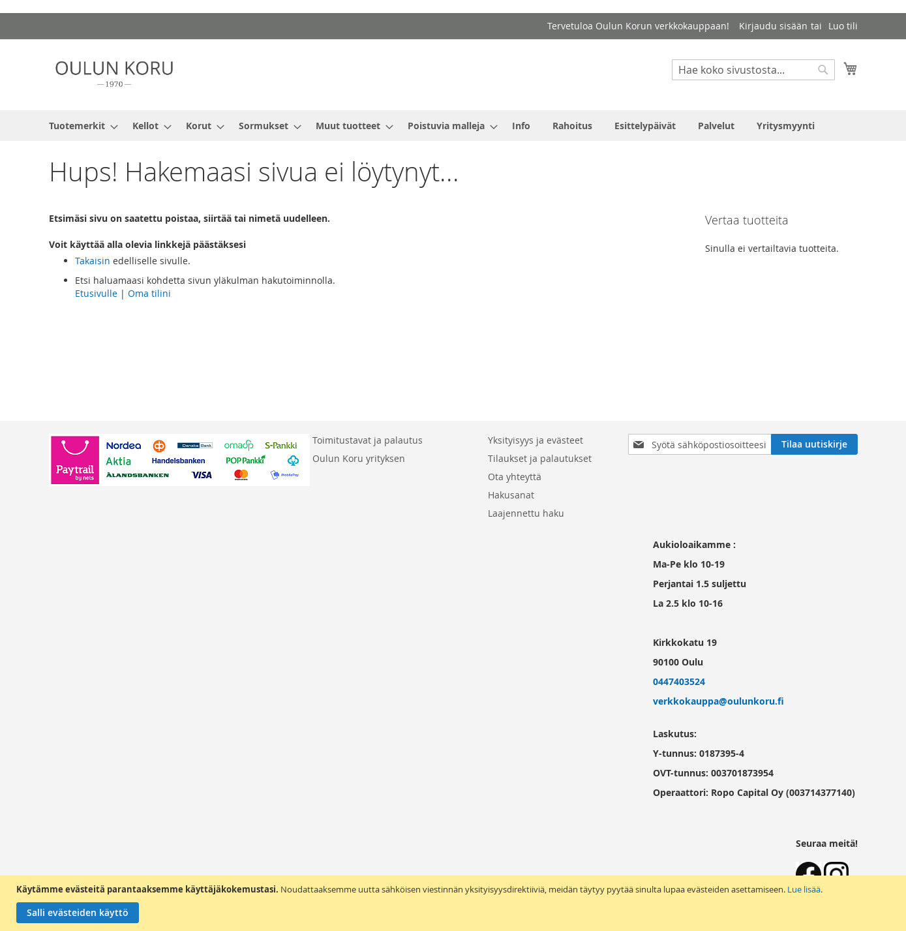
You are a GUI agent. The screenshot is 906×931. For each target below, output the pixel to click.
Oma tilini (149, 293)
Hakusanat (511, 495)
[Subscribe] (814, 444)
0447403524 (679, 681)
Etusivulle (96, 293)
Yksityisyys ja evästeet (535, 440)
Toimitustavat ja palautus (367, 440)
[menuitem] (79, 125)
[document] (454, 903)
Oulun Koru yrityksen (358, 458)
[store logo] (114, 74)
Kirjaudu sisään (773, 26)
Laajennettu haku (526, 513)
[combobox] (753, 69)
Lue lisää (804, 889)
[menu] (453, 125)
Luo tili (843, 26)
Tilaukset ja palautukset (540, 458)
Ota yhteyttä (514, 476)
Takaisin (92, 260)
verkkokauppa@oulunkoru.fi (718, 701)
